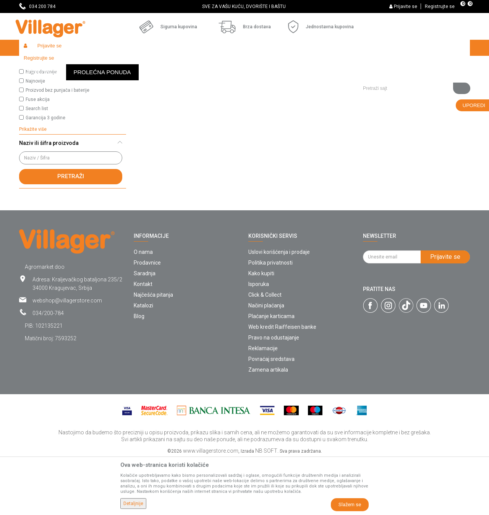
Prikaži (368, 78)
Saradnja (144, 329)
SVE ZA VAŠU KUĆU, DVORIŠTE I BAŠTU (244, 6)
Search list (37, 164)
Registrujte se (440, 6)
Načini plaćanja (266, 361)
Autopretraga (258, 78)
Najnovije (35, 137)
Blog (139, 372)
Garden (89, 64)
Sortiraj (294, 78)
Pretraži (70, 232)
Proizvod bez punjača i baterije (57, 146)
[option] (244, 6)
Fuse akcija (38, 155)
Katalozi (143, 361)
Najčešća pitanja (153, 351)
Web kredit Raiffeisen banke (282, 383)
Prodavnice (147, 318)
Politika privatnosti (270, 318)
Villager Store (34, 64)
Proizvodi (64, 64)
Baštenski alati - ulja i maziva (171, 64)
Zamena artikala (268, 425)
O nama (143, 308)
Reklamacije (263, 404)
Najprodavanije (41, 127)
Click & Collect (265, 351)
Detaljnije (133, 503)
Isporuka (258, 340)
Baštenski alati (118, 64)
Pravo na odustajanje (273, 393)
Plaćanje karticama (271, 372)
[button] (413, 64)
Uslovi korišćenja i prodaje (279, 308)
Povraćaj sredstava (271, 415)
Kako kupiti (261, 329)
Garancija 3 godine (45, 173)
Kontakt (143, 340)
